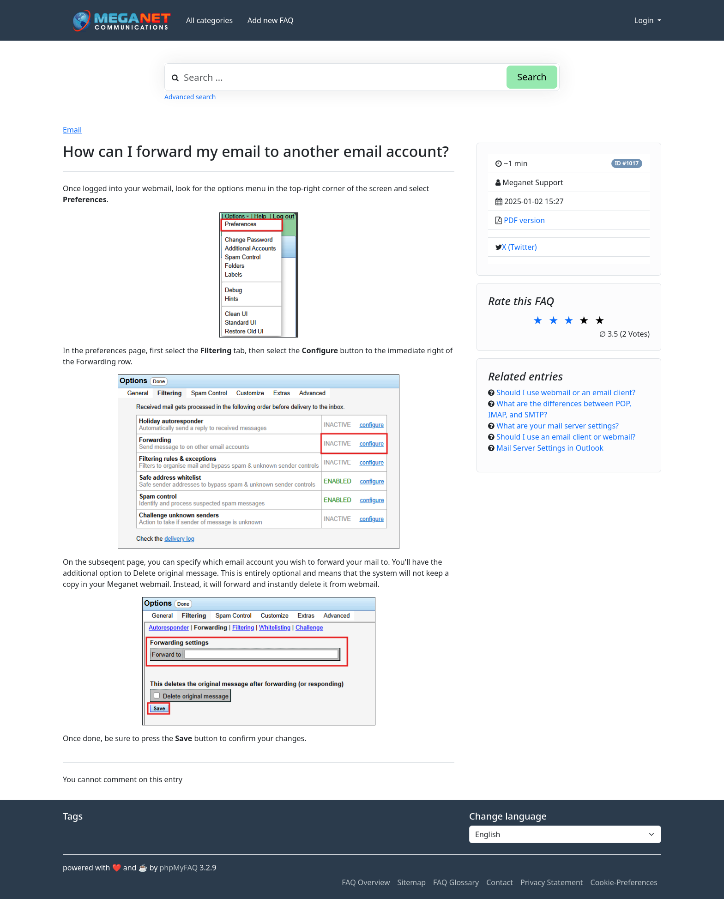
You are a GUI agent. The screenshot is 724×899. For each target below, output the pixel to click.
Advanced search (190, 96)
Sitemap (412, 882)
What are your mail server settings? (557, 426)
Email (72, 130)
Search (531, 77)
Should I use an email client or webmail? (565, 437)
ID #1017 (627, 163)
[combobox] (362, 77)
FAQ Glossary (456, 882)
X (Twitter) (519, 247)
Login (645, 20)
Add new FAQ (270, 20)
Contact (499, 882)
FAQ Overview (366, 882)
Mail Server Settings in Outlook (549, 448)
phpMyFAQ (179, 868)
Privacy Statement (551, 882)
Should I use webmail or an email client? (565, 392)
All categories (209, 20)
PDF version (524, 220)
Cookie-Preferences (624, 882)
